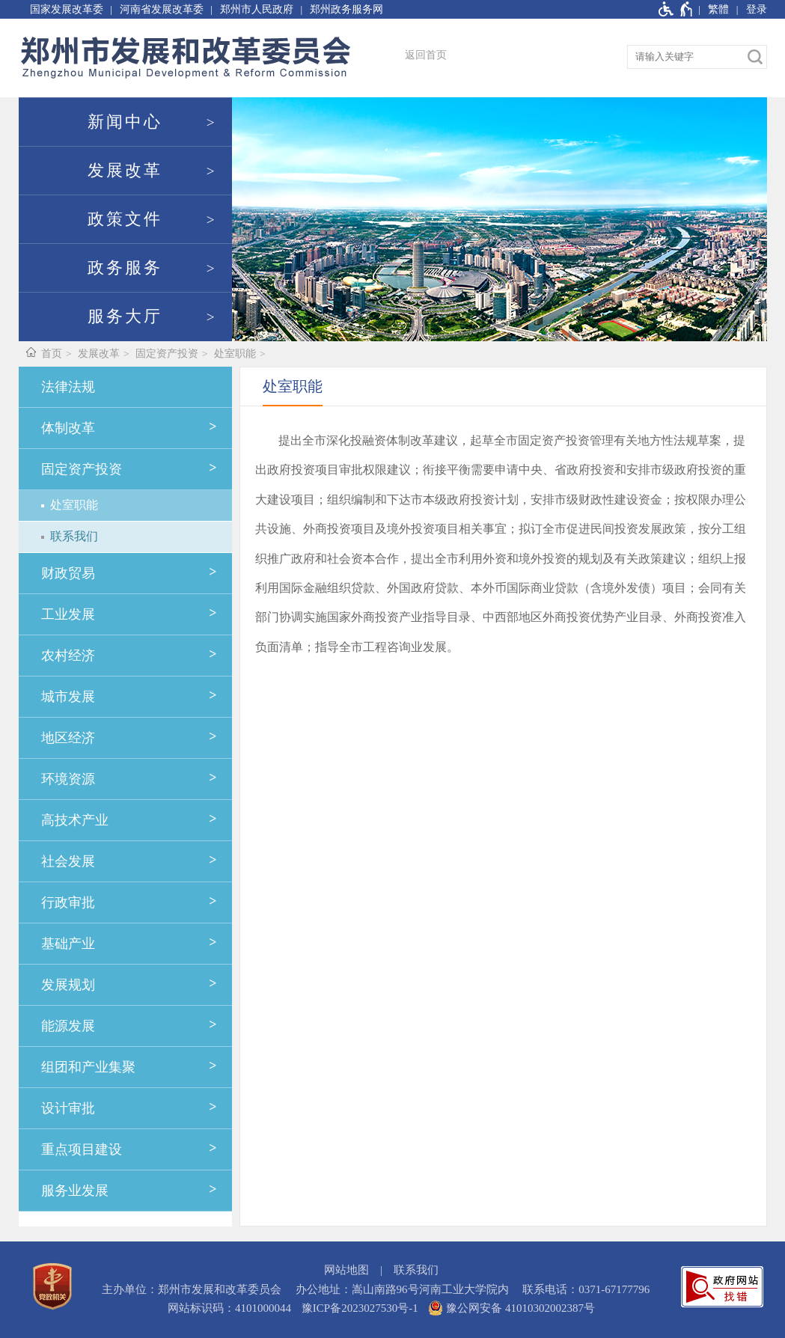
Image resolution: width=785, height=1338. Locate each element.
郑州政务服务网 (346, 9)
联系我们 (416, 1270)
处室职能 (235, 353)
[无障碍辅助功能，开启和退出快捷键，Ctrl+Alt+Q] (676, 9)
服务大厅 (125, 317)
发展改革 (125, 171)
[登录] (748, 9)
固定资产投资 (166, 353)
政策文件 (125, 219)
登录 (756, 9)
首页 (51, 353)
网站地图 (346, 1270)
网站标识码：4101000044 (229, 1308)
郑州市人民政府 (256, 9)
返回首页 (426, 55)
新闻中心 (125, 122)
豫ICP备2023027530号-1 (360, 1308)
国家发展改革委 (66, 9)
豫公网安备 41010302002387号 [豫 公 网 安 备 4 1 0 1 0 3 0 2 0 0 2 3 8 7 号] (511, 1308)
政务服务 (125, 268)
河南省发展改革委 (162, 9)
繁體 (718, 9)
